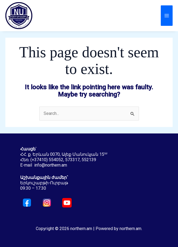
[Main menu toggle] (167, 15)
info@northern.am (50, 165)
